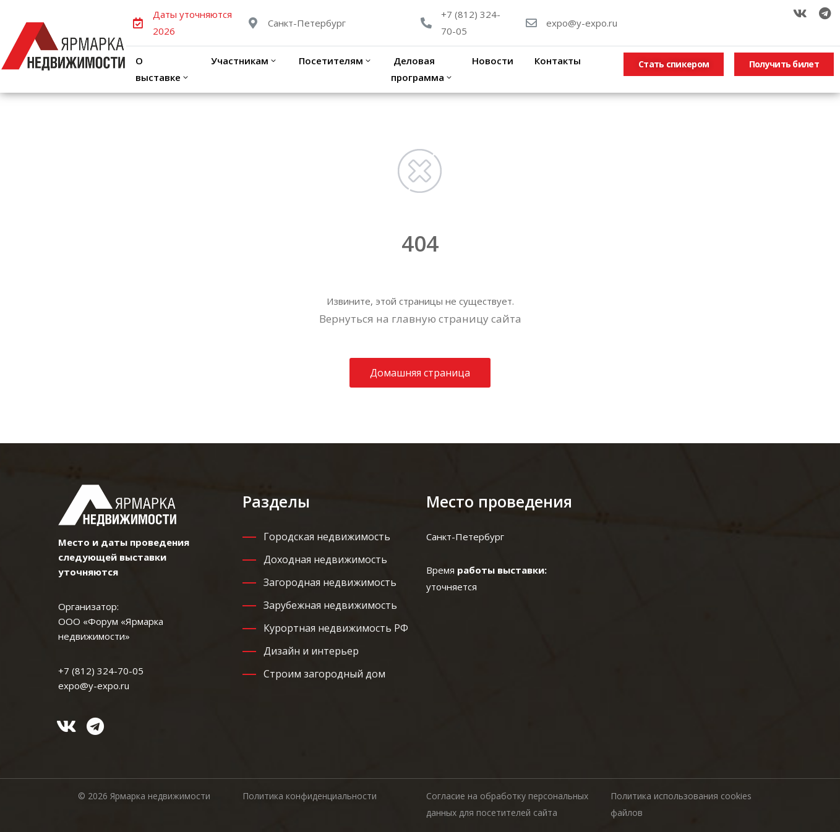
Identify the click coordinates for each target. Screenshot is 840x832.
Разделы (276, 501)
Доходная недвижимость (325, 559)
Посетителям (334, 60)
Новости (492, 60)
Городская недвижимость (327, 536)
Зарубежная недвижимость (330, 605)
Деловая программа (422, 68)
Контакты (556, 60)
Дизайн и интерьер (311, 651)
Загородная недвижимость (330, 582)
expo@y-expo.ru (581, 23)
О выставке (162, 68)
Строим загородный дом (324, 674)
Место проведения (499, 501)
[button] (674, 64)
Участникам (243, 60)
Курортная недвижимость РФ (336, 628)
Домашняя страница (420, 373)
